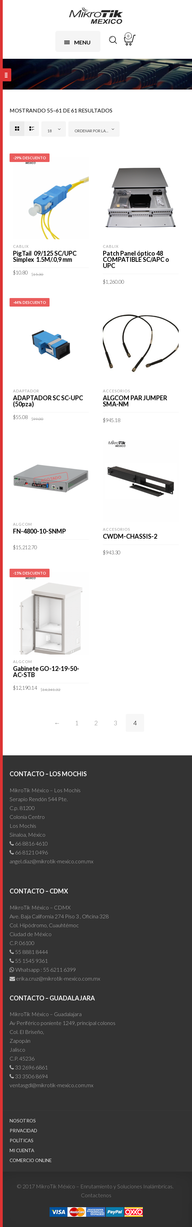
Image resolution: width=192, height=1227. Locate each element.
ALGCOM (22, 524)
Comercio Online (31, 1160)
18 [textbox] (49, 131)
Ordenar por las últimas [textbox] (95, 131)
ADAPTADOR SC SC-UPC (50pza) (48, 401)
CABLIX (21, 246)
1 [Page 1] (76, 723)
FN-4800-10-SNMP (39, 531)
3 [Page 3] (115, 723)
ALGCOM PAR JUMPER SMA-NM (135, 401)
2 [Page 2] (96, 723)
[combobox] (53, 129)
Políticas (21, 1140)
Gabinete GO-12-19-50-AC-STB (46, 671)
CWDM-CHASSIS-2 (130, 536)
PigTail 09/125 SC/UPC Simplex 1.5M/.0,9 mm (45, 256)
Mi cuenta (22, 1150)
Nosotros (23, 1120)
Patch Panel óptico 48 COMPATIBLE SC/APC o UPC (136, 259)
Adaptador (26, 391)
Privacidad (23, 1130)
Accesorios (116, 391)
